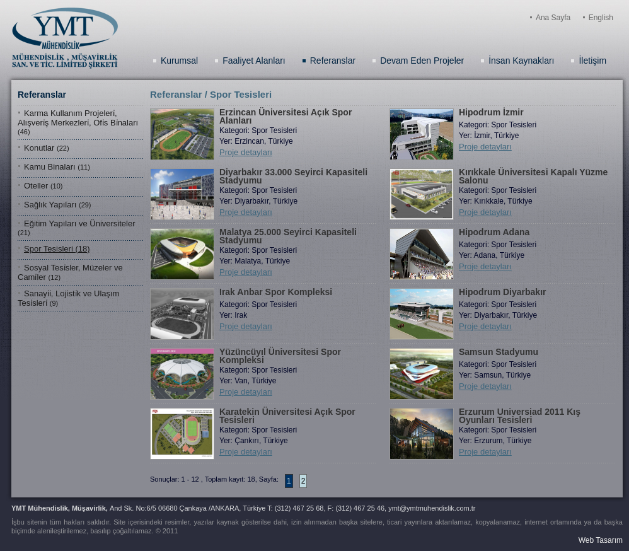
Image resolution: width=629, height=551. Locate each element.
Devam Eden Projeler (422, 60)
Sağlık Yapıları (57, 204)
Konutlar (46, 148)
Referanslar (332, 60)
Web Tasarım (601, 540)
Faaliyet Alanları (254, 60)
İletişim (592, 60)
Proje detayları (245, 152)
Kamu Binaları (57, 166)
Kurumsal (179, 60)
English (601, 17)
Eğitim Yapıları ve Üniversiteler (77, 227)
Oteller (43, 185)
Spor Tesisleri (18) (57, 248)
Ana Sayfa (553, 17)
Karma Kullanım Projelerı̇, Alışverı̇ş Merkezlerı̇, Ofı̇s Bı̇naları (78, 122)
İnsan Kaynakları (521, 60)
